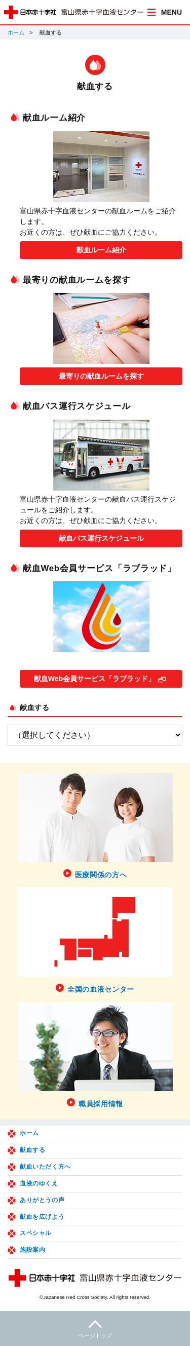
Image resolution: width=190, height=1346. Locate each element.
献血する (35, 707)
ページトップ (95, 1327)
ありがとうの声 (42, 1200)
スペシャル (36, 1233)
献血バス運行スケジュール (101, 538)
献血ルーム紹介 (101, 250)
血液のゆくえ (39, 1183)
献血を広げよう (42, 1216)
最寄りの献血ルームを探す (101, 376)
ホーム (16, 32)
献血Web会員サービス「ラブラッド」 (94, 679)
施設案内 (32, 1249)
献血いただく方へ (45, 1166)
